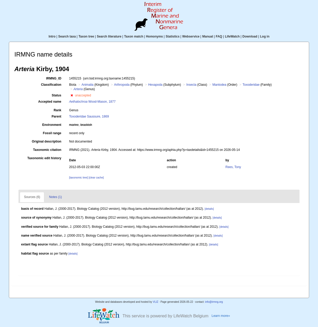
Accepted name (49, 101)
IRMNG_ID (53, 78)
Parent (56, 116)
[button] (71, 95)
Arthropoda (121, 85)
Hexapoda (155, 85)
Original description (46, 141)
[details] (209, 208)
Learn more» (221, 316)
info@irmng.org (214, 301)
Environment (51, 125)
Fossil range (52, 133)
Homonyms (154, 36)
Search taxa (67, 36)
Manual (207, 36)
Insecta (191, 85)
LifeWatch (232, 36)
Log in (264, 36)
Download (250, 36)
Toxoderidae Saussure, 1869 (89, 116)
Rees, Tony (233, 167)
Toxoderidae (251, 85)
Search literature (109, 36)
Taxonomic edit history (44, 158)
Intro (52, 36)
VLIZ (155, 301)
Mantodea (219, 85)
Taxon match (133, 36)
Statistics (172, 36)
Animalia (87, 85)
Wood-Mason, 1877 (92, 101)
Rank (57, 110)
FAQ (219, 36)
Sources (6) (32, 197)
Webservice (191, 36)
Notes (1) (55, 197)
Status (56, 95)
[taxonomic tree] (78, 177)
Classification (51, 85)
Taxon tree (86, 36)
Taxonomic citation (47, 150)
